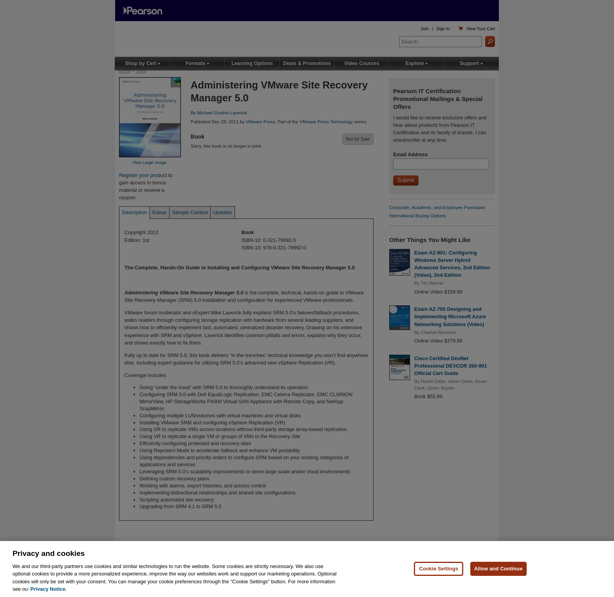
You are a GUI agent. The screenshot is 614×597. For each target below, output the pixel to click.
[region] (307, 569)
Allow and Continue (498, 569)
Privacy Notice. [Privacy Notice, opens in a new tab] (48, 589)
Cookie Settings (438, 569)
